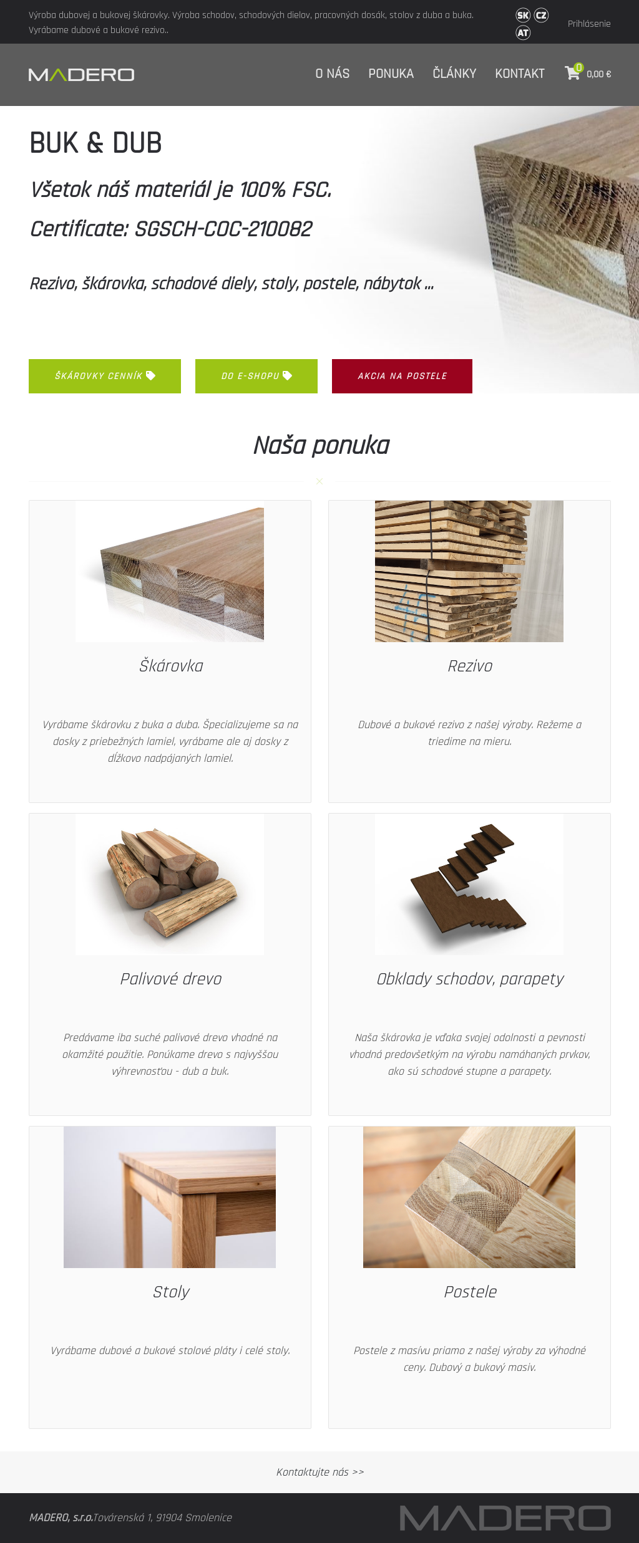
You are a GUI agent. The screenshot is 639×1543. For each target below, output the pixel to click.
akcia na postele (402, 376)
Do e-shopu (256, 376)
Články (454, 74)
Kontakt (519, 74)
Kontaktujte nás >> (320, 1472)
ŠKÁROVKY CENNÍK (104, 376)
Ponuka (391, 74)
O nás (332, 74)
